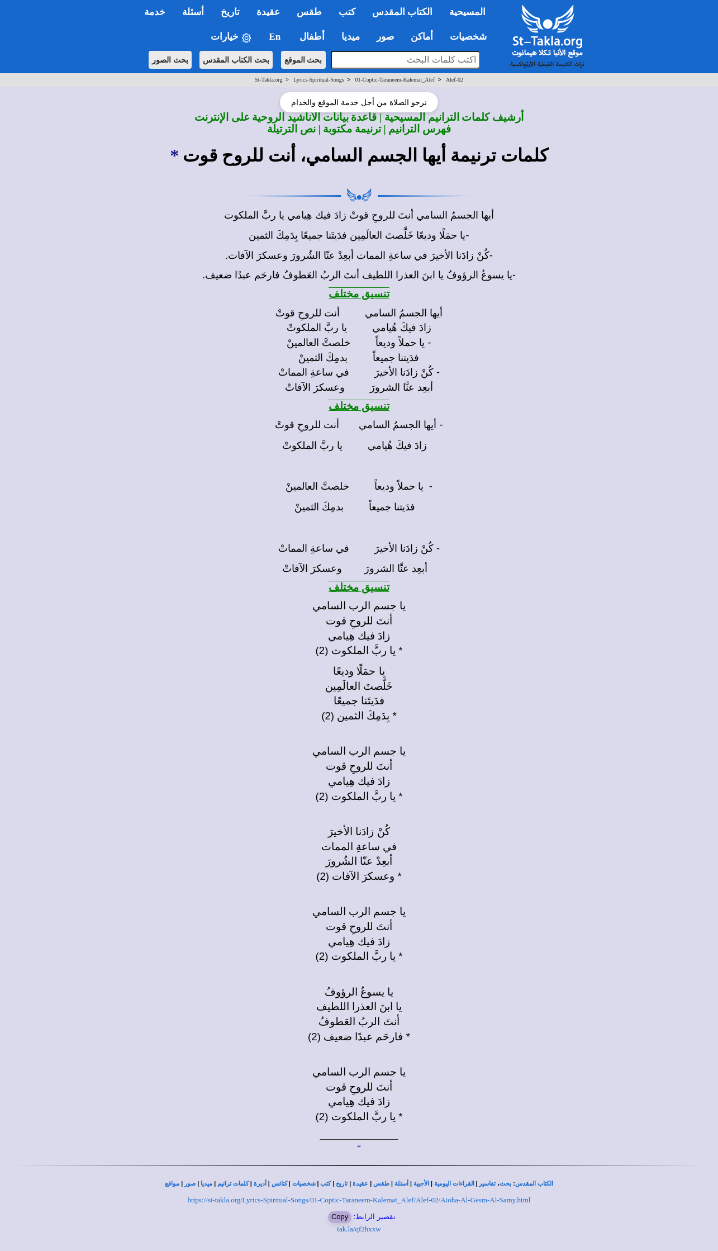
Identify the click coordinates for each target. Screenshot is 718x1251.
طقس (381, 1184)
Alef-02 (454, 80)
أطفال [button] (312, 36)
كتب (325, 1184)
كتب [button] (347, 12)
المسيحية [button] (467, 12)
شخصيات (304, 1184)
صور (190, 1184)
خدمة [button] (154, 12)
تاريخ (342, 1184)
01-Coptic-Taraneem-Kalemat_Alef (395, 80)
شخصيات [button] (472, 36)
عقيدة (360, 1184)
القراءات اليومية (454, 1184)
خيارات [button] (231, 37)
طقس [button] (309, 12)
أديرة (260, 1184)
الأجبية (421, 1184)
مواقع (172, 1184)
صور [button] (385, 36)
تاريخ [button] (230, 12)
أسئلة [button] (193, 12)
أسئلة (401, 1184)
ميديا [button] (350, 36)
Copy (339, 1216)
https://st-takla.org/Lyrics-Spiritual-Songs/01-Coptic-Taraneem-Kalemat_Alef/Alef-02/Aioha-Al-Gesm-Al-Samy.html (359, 1200)
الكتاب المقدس (534, 1184)
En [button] (276, 36)
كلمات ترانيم (233, 1184)
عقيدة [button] (268, 12)
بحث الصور (170, 59)
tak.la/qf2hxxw (359, 1229)
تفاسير (487, 1184)
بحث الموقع (303, 59)
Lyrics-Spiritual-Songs (318, 80)
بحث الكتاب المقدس (236, 59)
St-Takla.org (268, 80)
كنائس (279, 1184)
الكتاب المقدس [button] (402, 12)
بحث (505, 1184)
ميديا (206, 1184)
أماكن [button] (422, 36)
